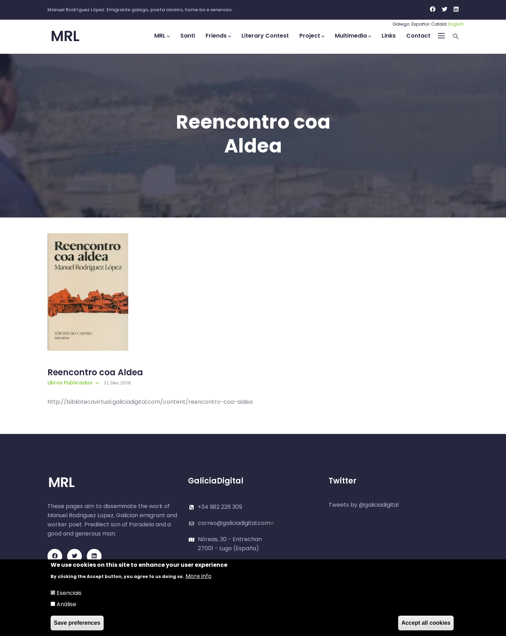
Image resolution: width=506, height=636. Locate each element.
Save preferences (77, 623)
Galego (401, 24)
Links (389, 36)
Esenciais (69, 593)
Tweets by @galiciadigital (363, 505)
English (456, 24)
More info (199, 576)
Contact (418, 36)
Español (420, 24)
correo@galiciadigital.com (236, 523)
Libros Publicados (69, 382)
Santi (187, 36)
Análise (66, 605)
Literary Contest (265, 36)
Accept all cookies (425, 623)
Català (439, 24)
